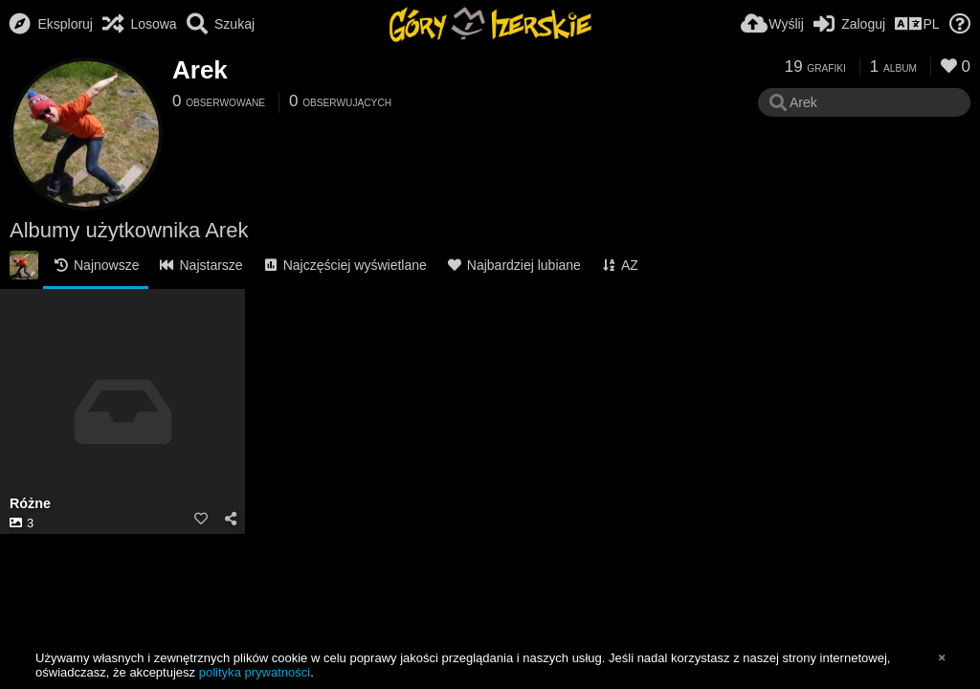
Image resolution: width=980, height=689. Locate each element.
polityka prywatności (254, 672)
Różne (30, 504)
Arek (200, 70)
